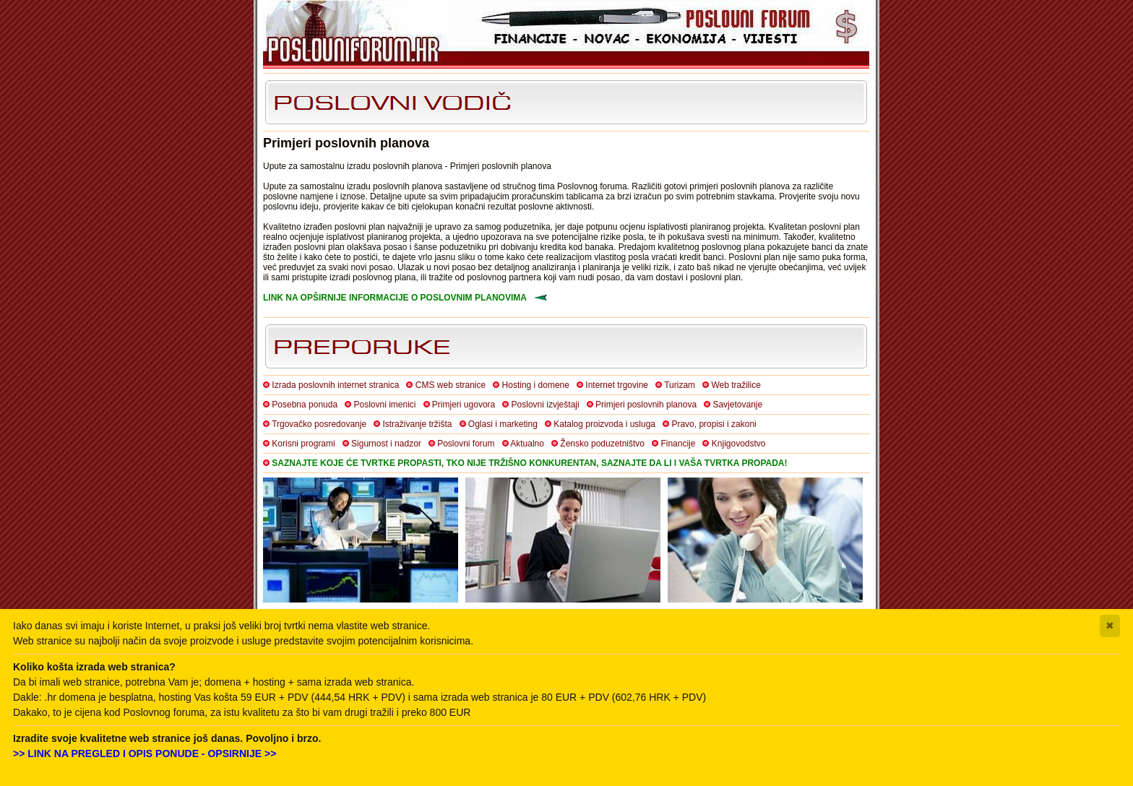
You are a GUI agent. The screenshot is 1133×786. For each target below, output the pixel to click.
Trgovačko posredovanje (319, 424)
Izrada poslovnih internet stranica (335, 385)
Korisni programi (303, 444)
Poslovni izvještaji (546, 405)
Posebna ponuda (304, 405)
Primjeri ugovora (463, 405)
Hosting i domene (535, 385)
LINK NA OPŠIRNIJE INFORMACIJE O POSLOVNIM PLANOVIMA (395, 298)
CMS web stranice (450, 385)
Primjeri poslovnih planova (646, 405)
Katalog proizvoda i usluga (604, 424)
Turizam (679, 385)
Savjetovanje (737, 405)
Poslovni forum (465, 444)
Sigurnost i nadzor (386, 444)
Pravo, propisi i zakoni (713, 424)
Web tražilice (735, 385)
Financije (677, 444)
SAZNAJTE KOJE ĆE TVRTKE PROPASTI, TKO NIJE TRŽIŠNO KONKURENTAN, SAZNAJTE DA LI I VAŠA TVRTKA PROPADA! (529, 463)
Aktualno (527, 444)
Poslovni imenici (384, 405)
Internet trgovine (616, 385)
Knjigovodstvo (739, 444)
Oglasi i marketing (503, 424)
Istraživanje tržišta (417, 424)
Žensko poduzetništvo (602, 444)
